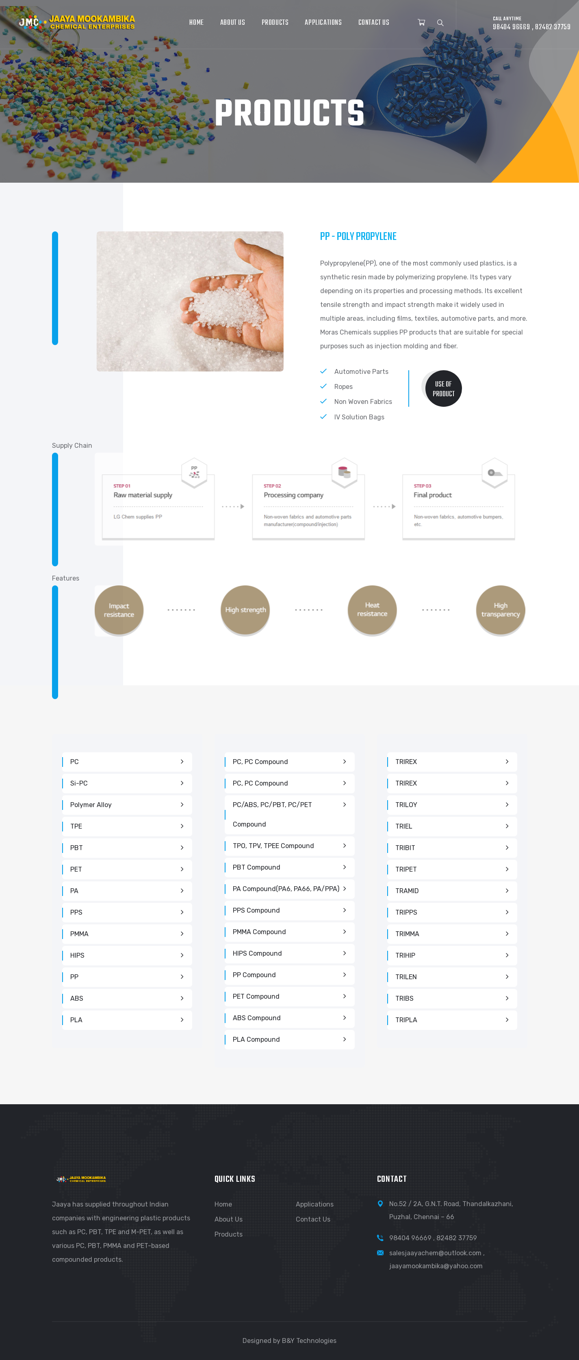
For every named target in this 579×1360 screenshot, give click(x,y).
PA (74, 891)
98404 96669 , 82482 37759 (433, 1238)
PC (74, 762)
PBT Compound (256, 867)
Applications (323, 23)
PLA (76, 1020)
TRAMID (407, 891)
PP (74, 977)
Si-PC (79, 783)
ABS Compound (257, 1018)
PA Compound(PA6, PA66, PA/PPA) (286, 889)
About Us (232, 23)
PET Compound (256, 996)
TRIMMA (407, 934)
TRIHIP (405, 955)
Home (196, 23)
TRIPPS (406, 912)
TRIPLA (406, 1020)
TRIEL (403, 826)
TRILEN (406, 977)
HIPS (77, 955)
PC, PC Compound (260, 762)
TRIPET (406, 869)
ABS (76, 998)
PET (76, 869)
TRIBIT (405, 848)
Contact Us (374, 23)
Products (275, 23)
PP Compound (254, 975)
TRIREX (406, 762)
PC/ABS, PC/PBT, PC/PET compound (272, 814)
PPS (76, 912)
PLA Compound (256, 1039)
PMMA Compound (259, 932)
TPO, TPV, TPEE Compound (273, 846)
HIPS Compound (257, 953)
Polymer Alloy (91, 805)
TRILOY (406, 805)
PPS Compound (256, 910)
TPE (76, 826)
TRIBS (404, 998)
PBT (76, 848)
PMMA (79, 934)
